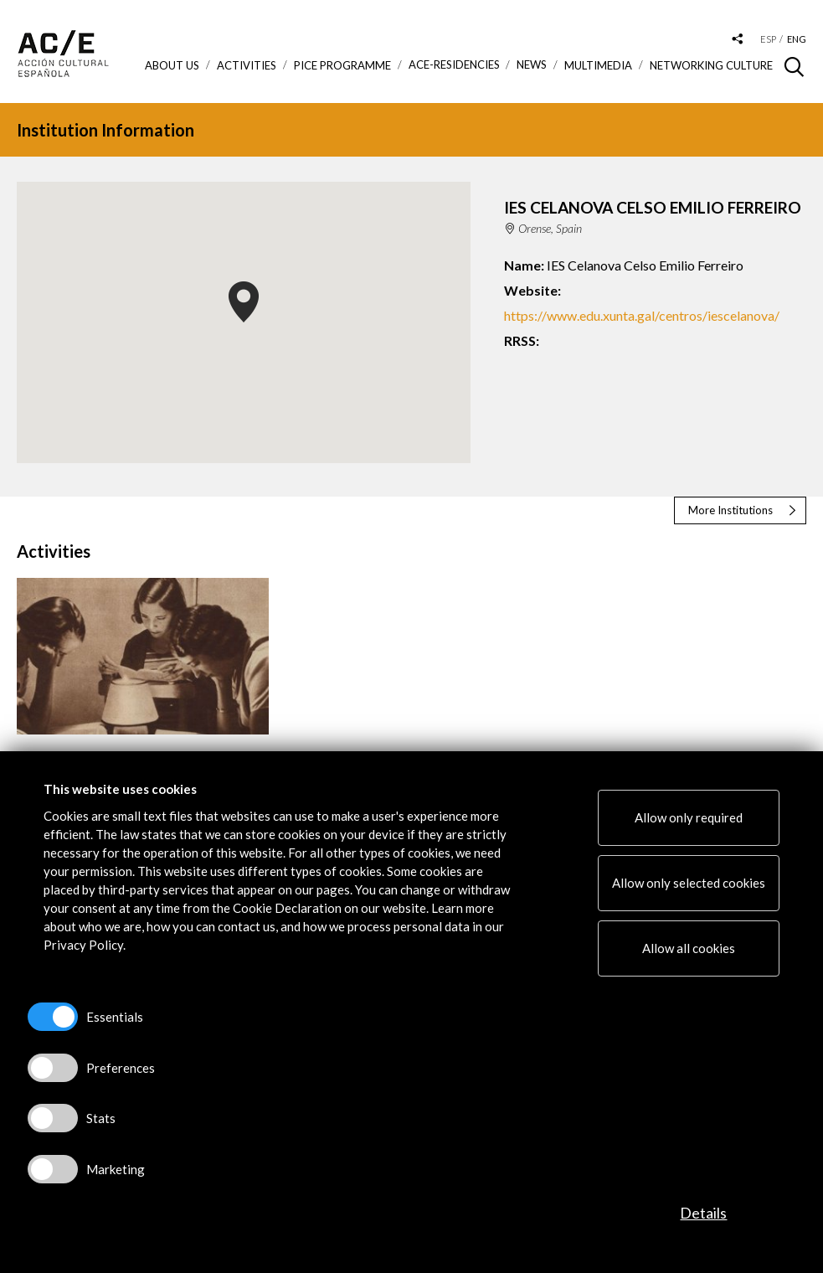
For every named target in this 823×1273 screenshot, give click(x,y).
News (532, 64)
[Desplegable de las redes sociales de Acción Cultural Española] (737, 39)
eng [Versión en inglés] (796, 39)
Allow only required (689, 817)
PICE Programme (342, 65)
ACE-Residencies (454, 64)
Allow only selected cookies (688, 882)
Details (703, 1212)
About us (172, 65)
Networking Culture (711, 65)
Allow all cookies (688, 948)
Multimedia (598, 65)
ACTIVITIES (246, 65)
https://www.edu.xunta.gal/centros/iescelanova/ (641, 315)
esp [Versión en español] (768, 39)
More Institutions (730, 510)
